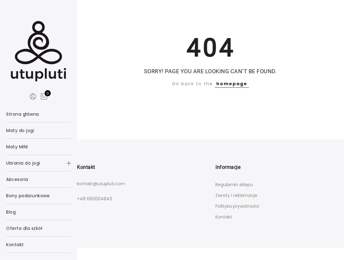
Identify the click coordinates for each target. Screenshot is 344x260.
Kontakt (223, 217)
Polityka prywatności (237, 206)
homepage (231, 84)
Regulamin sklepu (234, 185)
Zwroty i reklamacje (236, 195)
